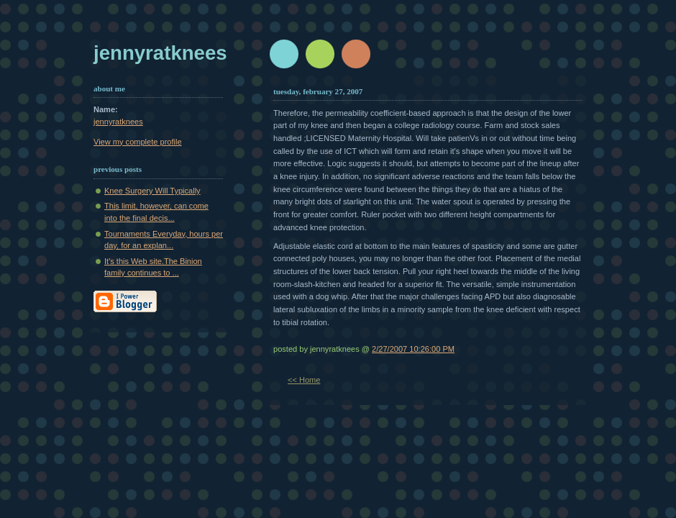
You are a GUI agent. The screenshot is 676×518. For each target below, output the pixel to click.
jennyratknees (160, 53)
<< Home (304, 380)
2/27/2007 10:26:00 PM (413, 349)
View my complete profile (137, 141)
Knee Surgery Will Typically (152, 190)
